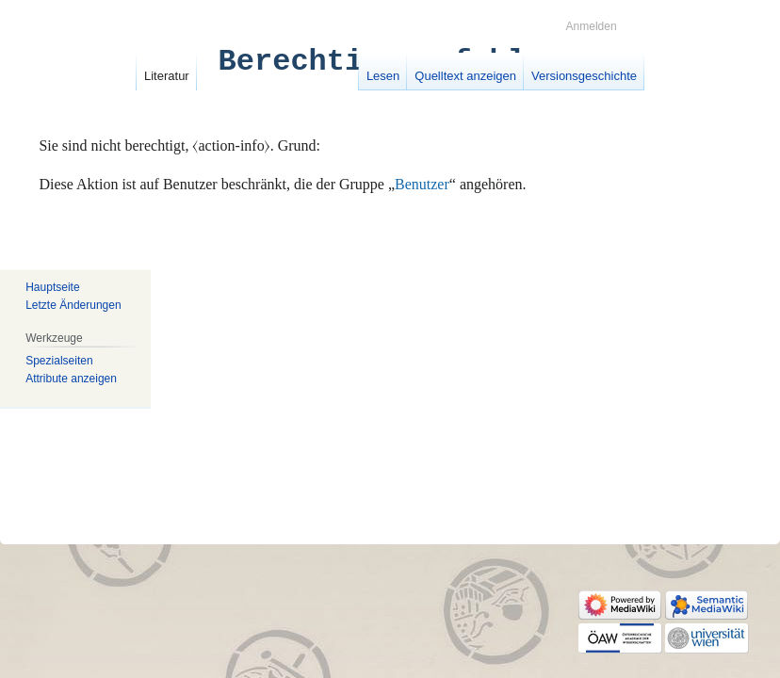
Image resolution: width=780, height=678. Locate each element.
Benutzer (422, 184)
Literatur (166, 76)
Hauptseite (52, 287)
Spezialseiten (58, 359)
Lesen (382, 76)
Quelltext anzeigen (465, 76)
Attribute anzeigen (71, 378)
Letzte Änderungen (73, 305)
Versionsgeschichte (584, 76)
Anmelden (591, 26)
